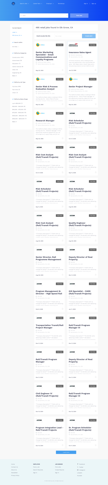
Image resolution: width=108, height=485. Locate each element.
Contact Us (14, 467)
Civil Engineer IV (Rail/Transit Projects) (47, 394)
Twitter (81, 467)
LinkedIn (79, 473)
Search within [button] (18, 42)
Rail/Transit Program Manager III (79, 326)
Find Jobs (79, 15)
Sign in (86, 3)
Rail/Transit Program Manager (46, 360)
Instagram (82, 470)
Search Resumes (38, 470)
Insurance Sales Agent (80, 52)
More (13, 75)
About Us (14, 470)
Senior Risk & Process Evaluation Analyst (47, 87)
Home (13, 464)
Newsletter (14, 472)
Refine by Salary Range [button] (21, 99)
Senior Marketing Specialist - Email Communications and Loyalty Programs (46, 56)
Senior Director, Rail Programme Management (48, 258)
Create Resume (59, 470)
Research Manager (45, 120)
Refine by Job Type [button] (19, 82)
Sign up (94, 3)
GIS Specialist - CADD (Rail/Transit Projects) (80, 292)
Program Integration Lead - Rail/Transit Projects (49, 428)
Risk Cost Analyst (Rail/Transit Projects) (47, 156)
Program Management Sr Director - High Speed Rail (49, 292)
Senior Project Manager (80, 86)
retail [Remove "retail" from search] (13, 32)
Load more (66, 452)
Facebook (82, 464)
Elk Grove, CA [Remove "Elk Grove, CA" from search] (16, 35)
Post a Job (36, 467)
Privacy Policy (15, 475)
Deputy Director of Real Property (80, 258)
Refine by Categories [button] (20, 53)
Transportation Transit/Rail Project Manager (49, 326)
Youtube (79, 475)
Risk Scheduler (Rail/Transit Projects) (80, 121)
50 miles (15, 46)
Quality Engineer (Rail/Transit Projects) (80, 224)
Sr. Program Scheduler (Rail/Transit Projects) (80, 428)
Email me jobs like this (43, 36)
